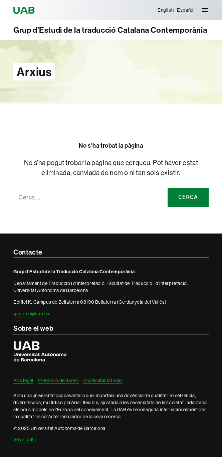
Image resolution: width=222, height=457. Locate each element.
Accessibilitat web (102, 380)
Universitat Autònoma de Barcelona (25, 10)
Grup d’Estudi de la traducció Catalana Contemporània (110, 30)
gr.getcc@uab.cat (32, 314)
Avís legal (23, 380)
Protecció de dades (58, 380)
